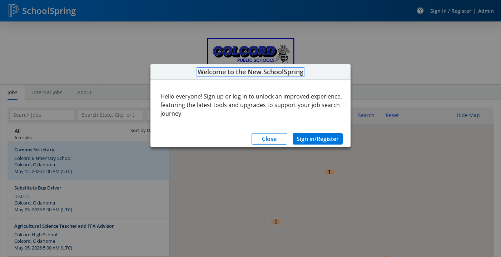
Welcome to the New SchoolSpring (250, 72)
